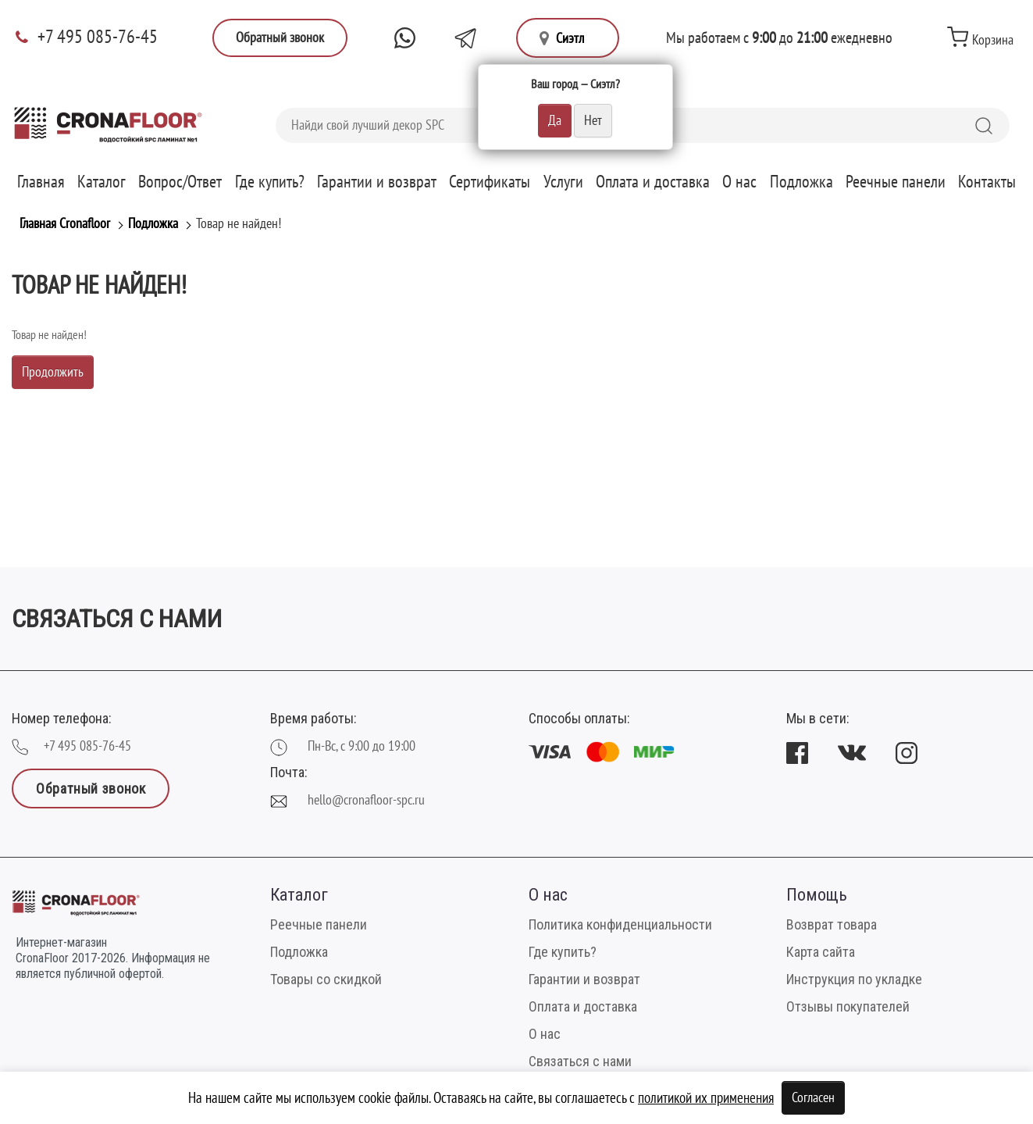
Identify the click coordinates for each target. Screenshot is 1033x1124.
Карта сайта (820, 952)
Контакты (987, 182)
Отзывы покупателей (848, 1006)
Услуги (563, 182)
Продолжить (53, 372)
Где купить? (270, 182)
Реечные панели (896, 182)
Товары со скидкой (326, 979)
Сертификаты (489, 182)
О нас (739, 182)
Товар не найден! (238, 224)
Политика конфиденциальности (620, 924)
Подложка (801, 182)
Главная (41, 182)
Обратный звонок (280, 38)
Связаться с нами (580, 1061)
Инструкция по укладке (854, 979)
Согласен (813, 1098)
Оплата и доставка (653, 182)
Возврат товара (831, 924)
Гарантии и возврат (376, 182)
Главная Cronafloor (65, 224)
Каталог (101, 182)
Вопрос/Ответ (180, 182)
